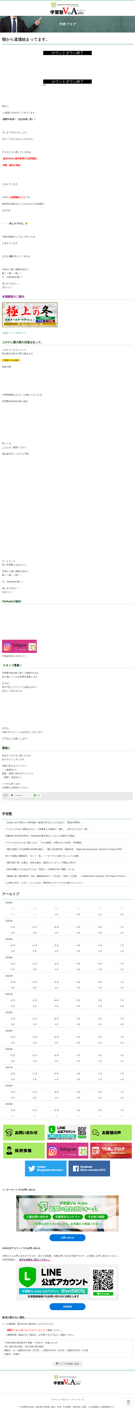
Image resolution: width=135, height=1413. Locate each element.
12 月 (13, 927)
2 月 (100, 914)
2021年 (9, 994)
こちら (5, 447)
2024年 (9, 939)
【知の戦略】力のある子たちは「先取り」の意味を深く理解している (40, 869)
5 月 (35, 933)
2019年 (9, 1031)
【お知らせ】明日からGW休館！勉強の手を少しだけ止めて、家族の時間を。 (44, 822)
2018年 (9, 1049)
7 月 (122, 927)
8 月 (100, 927)
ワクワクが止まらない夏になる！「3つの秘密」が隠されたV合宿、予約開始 (43, 842)
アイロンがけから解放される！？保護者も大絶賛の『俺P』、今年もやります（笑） (47, 829)
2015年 (9, 1104)
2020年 (9, 1012)
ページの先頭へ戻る (69, 1364)
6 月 (13, 933)
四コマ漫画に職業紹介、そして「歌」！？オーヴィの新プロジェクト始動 (42, 856)
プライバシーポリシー (60, 1399)
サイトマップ (78, 1399)
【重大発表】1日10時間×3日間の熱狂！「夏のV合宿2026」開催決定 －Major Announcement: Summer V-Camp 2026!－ (65, 849)
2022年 (9, 976)
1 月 (122, 914)
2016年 (9, 1086)
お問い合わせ (67, 1237)
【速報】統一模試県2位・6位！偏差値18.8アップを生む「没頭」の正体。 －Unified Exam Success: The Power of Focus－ (66, 876)
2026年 (9, 902)
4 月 (56, 914)
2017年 (9, 1067)
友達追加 (67, 1306)
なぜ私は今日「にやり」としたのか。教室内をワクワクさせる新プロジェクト (44, 883)
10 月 (56, 927)
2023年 (9, 957)
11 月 (34, 927)
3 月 (78, 914)
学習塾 (7, 814)
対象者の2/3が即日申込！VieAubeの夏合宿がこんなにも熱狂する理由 (40, 836)
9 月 (78, 927)
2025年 (9, 921)
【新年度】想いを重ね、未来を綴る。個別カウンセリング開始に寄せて (41, 862)
